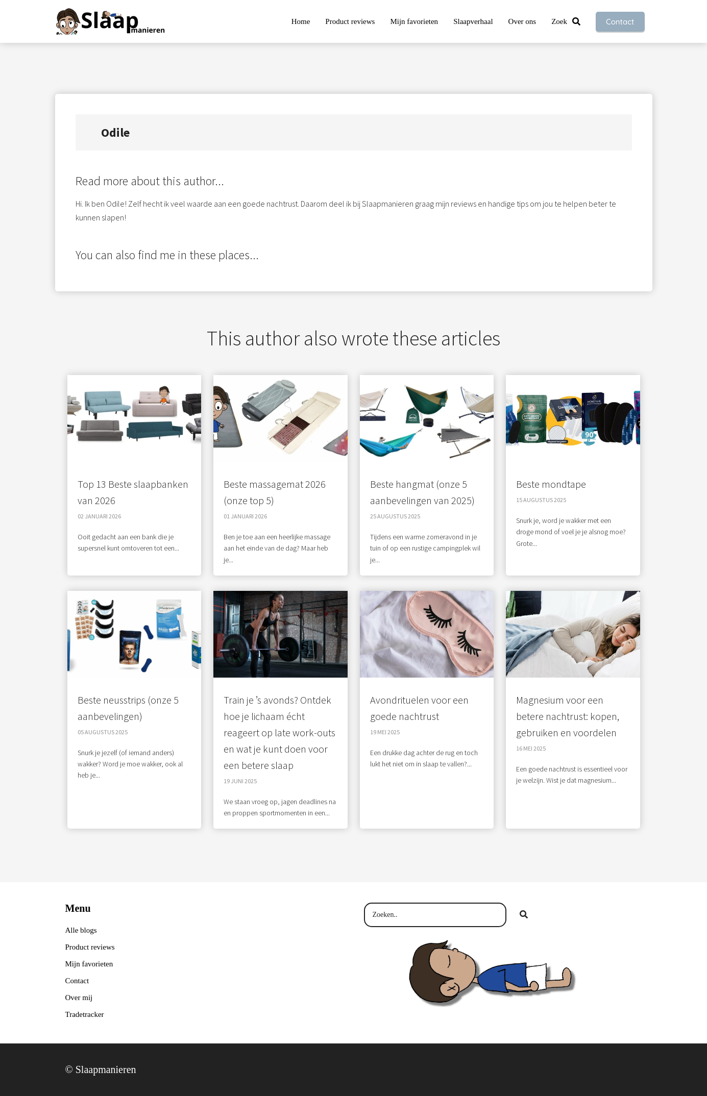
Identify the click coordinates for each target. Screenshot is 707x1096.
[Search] (524, 915)
